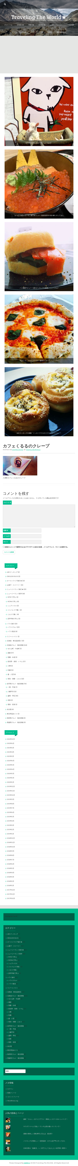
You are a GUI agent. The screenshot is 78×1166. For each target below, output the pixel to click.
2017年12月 (11, 890)
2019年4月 (10, 821)
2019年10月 (11, 795)
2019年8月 (10, 804)
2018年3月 (10, 877)
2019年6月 (10, 812)
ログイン (10, 1089)
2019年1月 (10, 834)
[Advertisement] (39, 54)
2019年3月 (10, 825)
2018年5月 (10, 868)
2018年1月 (10, 885)
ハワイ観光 (11, 631)
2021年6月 (10, 748)
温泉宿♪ (49, 32)
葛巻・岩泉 (11, 704)
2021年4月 (10, 752)
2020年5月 (10, 765)
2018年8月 (10, 855)
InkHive (27, 1163)
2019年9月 (10, 799)
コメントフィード (13, 1097)
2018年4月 (10, 872)
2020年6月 (10, 761)
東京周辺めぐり (12, 714)
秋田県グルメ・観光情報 (15, 718)
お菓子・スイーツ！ (56, 25)
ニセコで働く (12, 614)
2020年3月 (10, 773)
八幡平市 (11, 691)
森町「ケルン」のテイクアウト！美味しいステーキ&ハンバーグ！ (45, 1119)
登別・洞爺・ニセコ (14, 679)
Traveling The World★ (39, 17)
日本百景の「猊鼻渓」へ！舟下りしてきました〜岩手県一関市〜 (45, 1148)
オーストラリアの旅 (36, 32)
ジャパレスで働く (14, 610)
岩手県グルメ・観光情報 (15, 684)
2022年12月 (11, 739)
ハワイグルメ (12, 627)
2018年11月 (11, 842)
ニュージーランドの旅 (19, 32)
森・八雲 (11, 674)
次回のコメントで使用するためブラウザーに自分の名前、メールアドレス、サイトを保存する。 (37, 547)
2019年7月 (10, 808)
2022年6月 (10, 743)
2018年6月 (10, 864)
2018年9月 (10, 851)
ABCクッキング (12, 572)
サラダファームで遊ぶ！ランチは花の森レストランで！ (42, 1126)
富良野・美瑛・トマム (15, 661)
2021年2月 (10, 756)
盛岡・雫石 (11, 696)
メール (6, 536)
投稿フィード (11, 1093)
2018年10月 (11, 847)
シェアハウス (12, 606)
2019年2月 (10, 829)
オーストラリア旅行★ (14, 581)
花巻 (9, 700)
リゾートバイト (12, 636)
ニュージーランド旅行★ (15, 589)
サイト (5, 542)
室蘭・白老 (11, 657)
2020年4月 (10, 769)
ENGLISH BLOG (61, 32)
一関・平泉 (11, 687)
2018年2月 (10, 881)
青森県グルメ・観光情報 (15, 722)
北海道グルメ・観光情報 (15, 645)
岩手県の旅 (42, 25)
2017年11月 (11, 894)
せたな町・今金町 (14, 648)
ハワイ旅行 (10, 624)
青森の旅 (31, 25)
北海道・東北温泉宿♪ (14, 641)
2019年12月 (11, 786)
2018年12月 (11, 838)
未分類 (9, 709)
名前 (5, 530)
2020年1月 (10, 782)
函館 (9, 653)
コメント (7, 502)
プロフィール (8, 25)
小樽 (9, 666)
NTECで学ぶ (12, 597)
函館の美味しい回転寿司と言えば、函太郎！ (38, 1134)
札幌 (9, 670)
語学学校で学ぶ (13, 619)
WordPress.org (12, 1101)
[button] (39, 111)
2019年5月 (10, 816)
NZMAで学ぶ (12, 601)
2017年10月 (11, 898)
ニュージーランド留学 (14, 594)
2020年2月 (10, 778)
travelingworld (33, 450)
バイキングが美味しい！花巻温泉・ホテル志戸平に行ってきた (44, 1141)
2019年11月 (11, 791)
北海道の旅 (20, 25)
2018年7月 (10, 860)
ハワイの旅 (70, 25)
